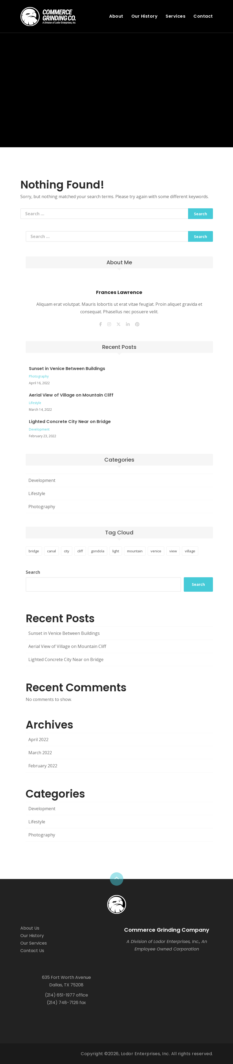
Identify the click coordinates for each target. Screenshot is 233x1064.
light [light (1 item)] (115, 551)
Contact (203, 16)
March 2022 (40, 753)
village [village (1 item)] (190, 551)
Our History (144, 16)
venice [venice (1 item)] (156, 551)
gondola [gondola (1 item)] (97, 551)
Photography (39, 376)
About (116, 16)
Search (33, 572)
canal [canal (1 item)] (51, 551)
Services (175, 16)
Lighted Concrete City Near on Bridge (70, 421)
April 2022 (38, 739)
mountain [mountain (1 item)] (135, 551)
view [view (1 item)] (173, 551)
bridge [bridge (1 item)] (34, 551)
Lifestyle (35, 403)
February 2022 (42, 766)
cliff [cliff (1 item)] (80, 551)
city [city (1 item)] (66, 551)
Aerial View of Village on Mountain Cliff (71, 395)
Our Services (33, 943)
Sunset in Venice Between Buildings (67, 368)
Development (39, 429)
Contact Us (32, 951)
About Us (29, 928)
